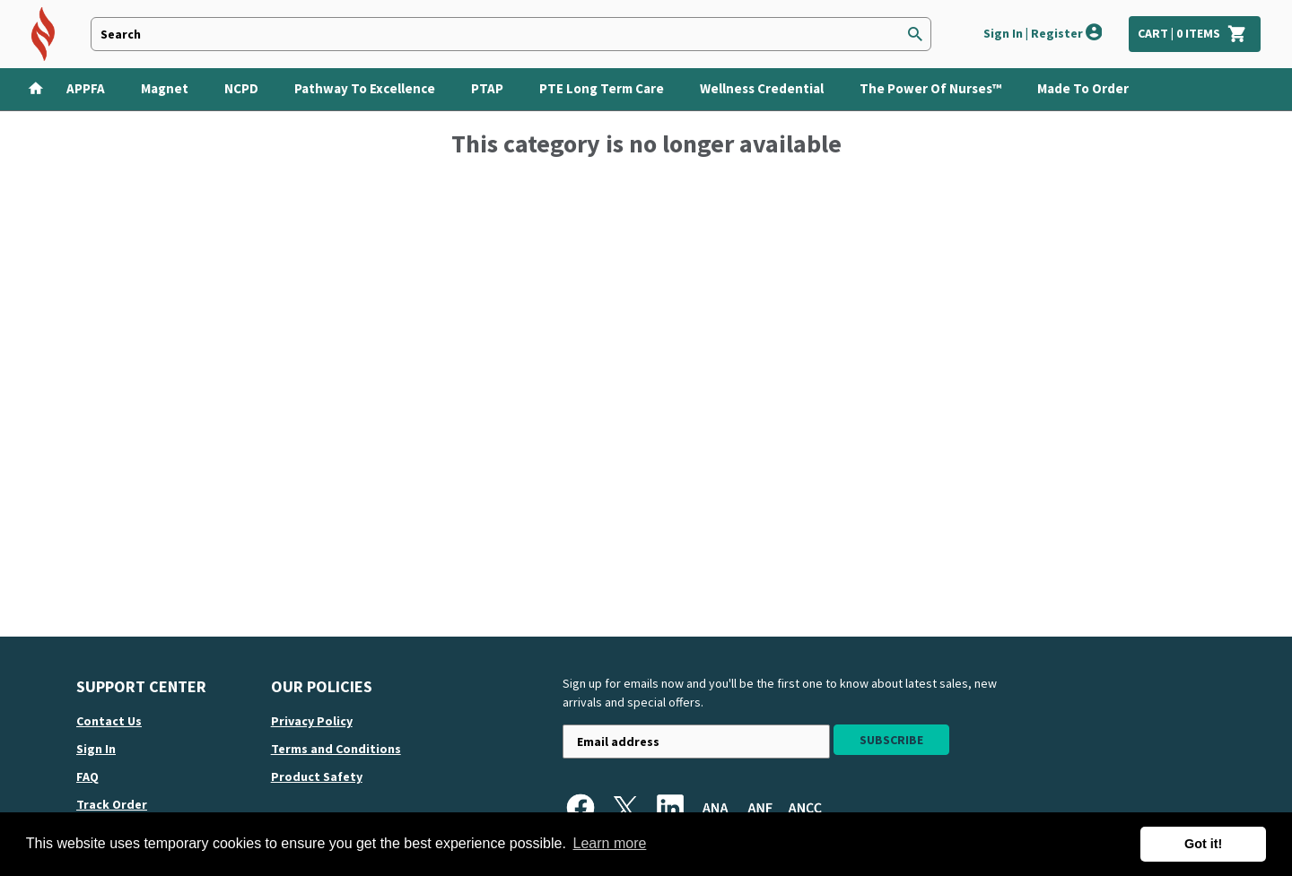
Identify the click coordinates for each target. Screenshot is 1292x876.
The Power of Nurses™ (930, 88)
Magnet (164, 88)
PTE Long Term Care (601, 88)
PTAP (487, 88)
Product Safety (316, 776)
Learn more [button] (610, 843)
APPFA (85, 88)
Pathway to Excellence (364, 88)
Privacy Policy (312, 721)
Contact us (109, 721)
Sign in (96, 749)
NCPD (241, 88)
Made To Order (1083, 88)
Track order (111, 804)
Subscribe (891, 740)
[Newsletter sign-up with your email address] (696, 741)
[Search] (915, 34)
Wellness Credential (762, 88)
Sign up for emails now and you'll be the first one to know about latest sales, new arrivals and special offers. (780, 692)
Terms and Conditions (336, 749)
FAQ (87, 776)
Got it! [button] (1203, 844)
